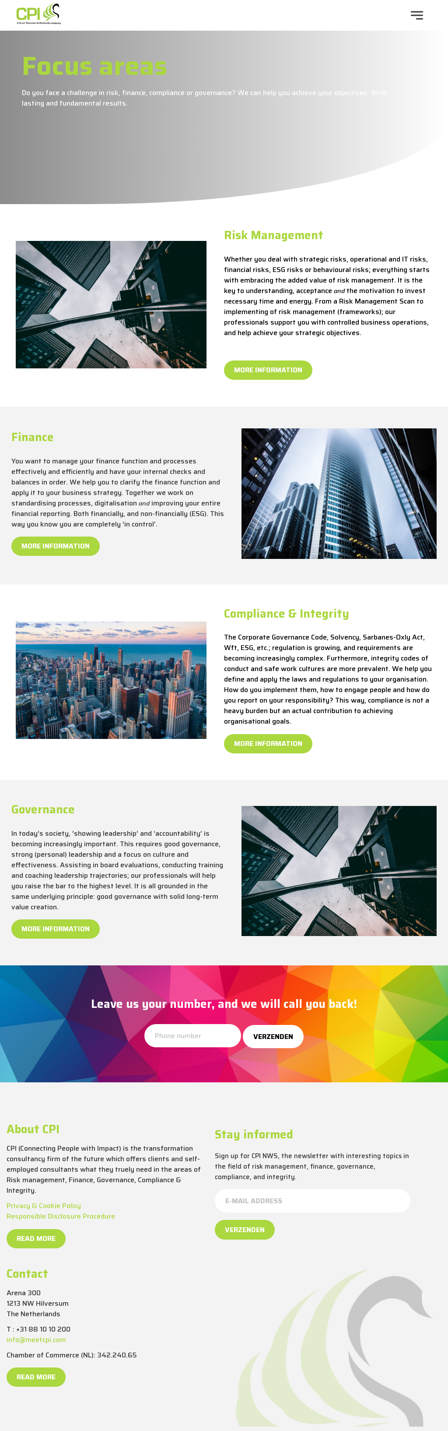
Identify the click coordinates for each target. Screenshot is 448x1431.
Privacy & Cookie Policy (44, 1205)
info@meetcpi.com (36, 1339)
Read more (36, 1238)
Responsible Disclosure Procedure (61, 1216)
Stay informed (254, 1134)
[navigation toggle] (417, 15)
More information (268, 369)
